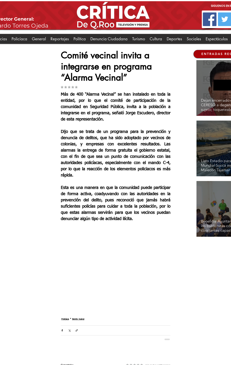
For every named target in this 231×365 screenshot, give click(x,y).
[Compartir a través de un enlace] (76, 330)
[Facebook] (209, 19)
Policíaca (65, 319)
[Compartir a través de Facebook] (62, 330)
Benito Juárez (78, 319)
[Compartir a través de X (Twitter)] (69, 330)
